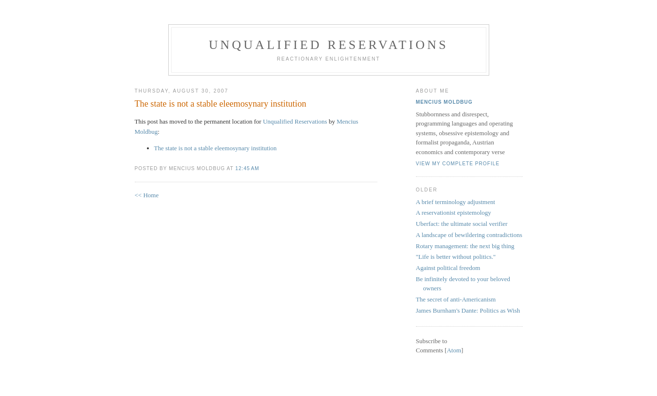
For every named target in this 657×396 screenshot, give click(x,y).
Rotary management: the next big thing (465, 246)
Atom (454, 350)
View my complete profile (458, 163)
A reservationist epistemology (453, 212)
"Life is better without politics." (456, 256)
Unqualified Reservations (328, 45)
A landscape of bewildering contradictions (469, 234)
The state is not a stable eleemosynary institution (220, 104)
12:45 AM (247, 168)
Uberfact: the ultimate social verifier (462, 223)
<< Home (147, 195)
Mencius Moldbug (444, 102)
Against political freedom (448, 267)
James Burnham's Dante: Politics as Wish (468, 310)
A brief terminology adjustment (456, 202)
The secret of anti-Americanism (456, 299)
